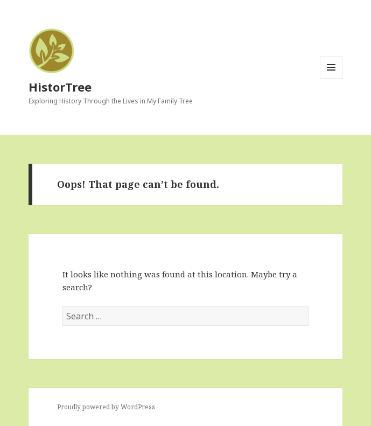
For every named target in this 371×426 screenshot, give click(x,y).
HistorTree (60, 87)
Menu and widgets (331, 78)
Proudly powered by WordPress (106, 406)
